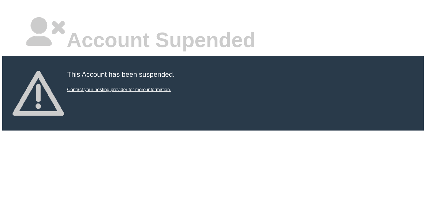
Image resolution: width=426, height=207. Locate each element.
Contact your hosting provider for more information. (119, 89)
